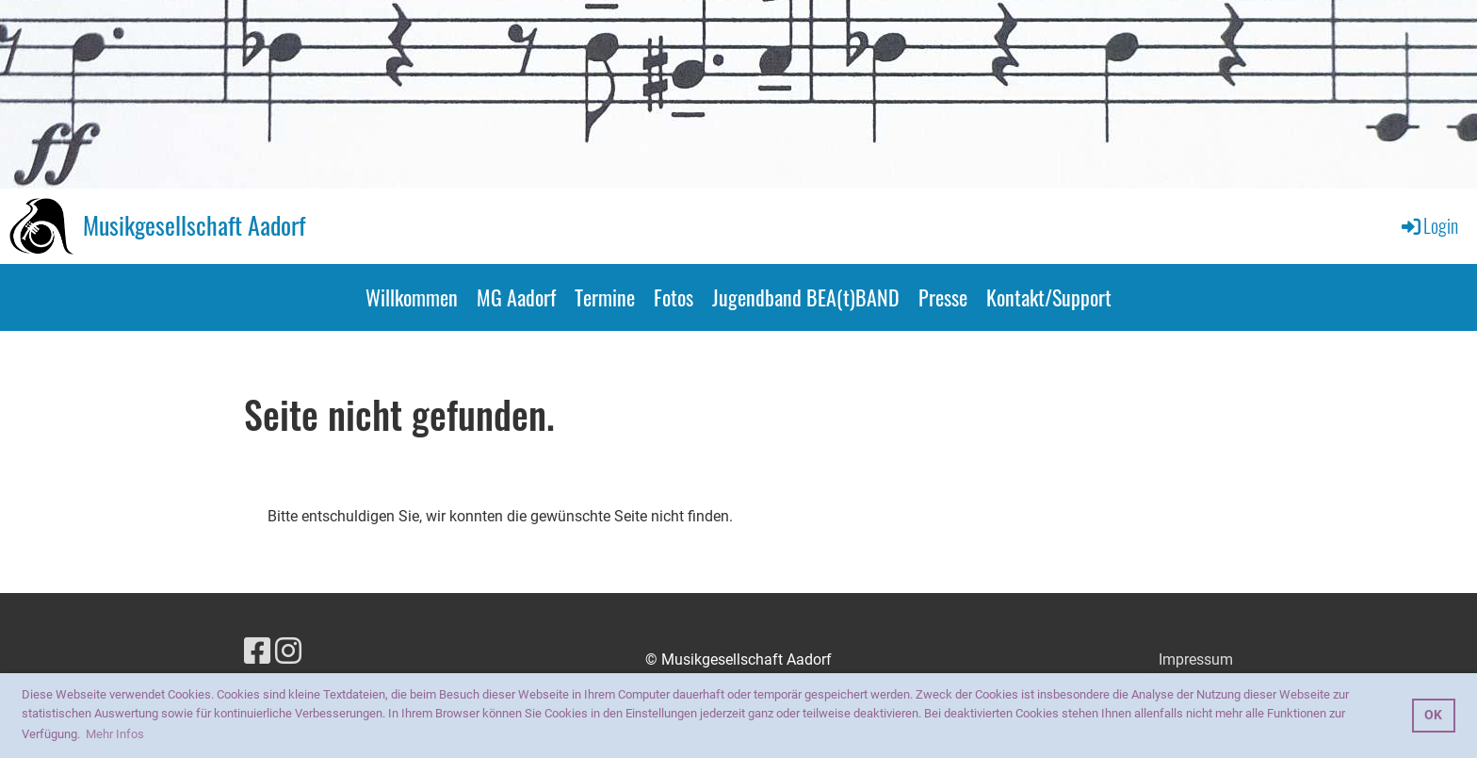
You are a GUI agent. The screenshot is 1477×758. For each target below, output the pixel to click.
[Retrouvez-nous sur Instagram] (288, 651)
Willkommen (411, 297)
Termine (605, 297)
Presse (942, 297)
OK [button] (1433, 715)
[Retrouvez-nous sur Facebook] (257, 651)
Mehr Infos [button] (115, 734)
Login (1428, 225)
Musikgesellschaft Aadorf (194, 225)
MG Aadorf (516, 297)
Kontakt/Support (1049, 297)
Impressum (1196, 659)
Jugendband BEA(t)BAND (806, 297)
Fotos (673, 297)
